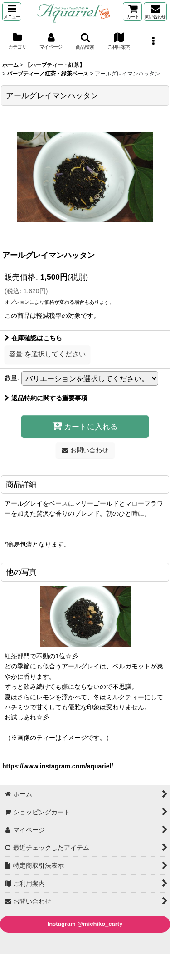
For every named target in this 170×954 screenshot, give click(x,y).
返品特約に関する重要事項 (46, 398)
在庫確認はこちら (33, 337)
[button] (11, 11)
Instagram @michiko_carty (85, 923)
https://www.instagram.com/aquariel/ (57, 766)
